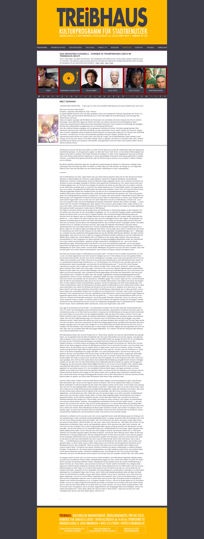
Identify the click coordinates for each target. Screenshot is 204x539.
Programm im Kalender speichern (102, 530)
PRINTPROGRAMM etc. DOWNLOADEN (72, 530)
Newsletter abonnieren (131, 530)
